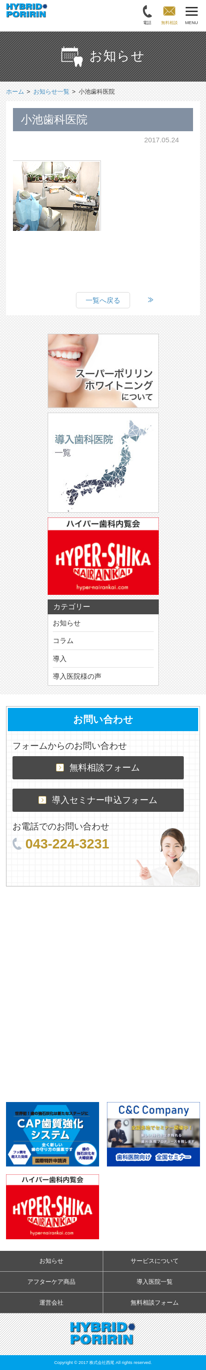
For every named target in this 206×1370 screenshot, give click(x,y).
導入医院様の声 (77, 676)
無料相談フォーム (98, 767)
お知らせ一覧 (51, 91)
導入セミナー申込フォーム (97, 800)
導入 (60, 659)
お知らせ (67, 623)
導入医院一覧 (155, 1281)
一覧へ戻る (103, 300)
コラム (63, 640)
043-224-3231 (60, 843)
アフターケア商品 (51, 1281)
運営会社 (51, 1302)
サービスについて (155, 1260)
